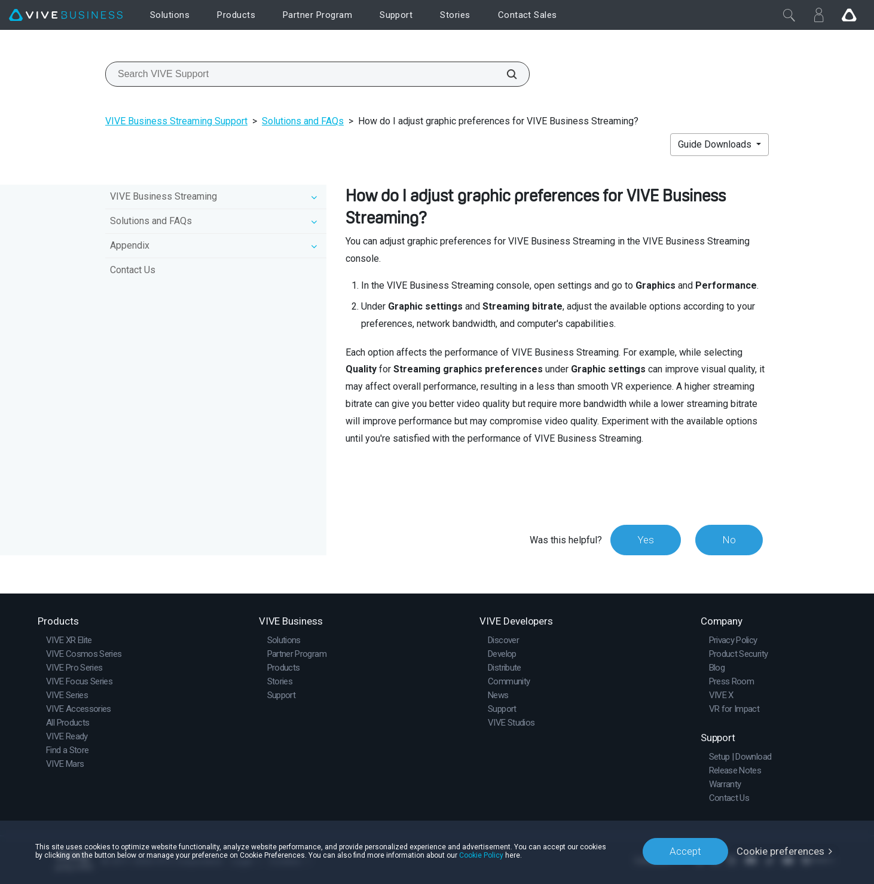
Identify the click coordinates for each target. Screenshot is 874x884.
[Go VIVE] (849, 15)
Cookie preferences (780, 851)
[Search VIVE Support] (505, 74)
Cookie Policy (481, 855)
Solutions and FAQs (303, 121)
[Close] (789, 15)
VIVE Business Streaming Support (176, 121)
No (729, 540)
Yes (645, 540)
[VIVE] (66, 15)
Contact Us (132, 270)
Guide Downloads (716, 144)
